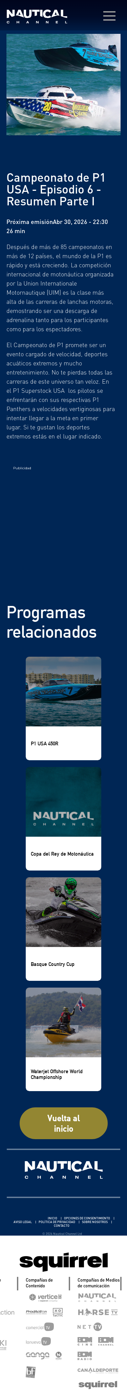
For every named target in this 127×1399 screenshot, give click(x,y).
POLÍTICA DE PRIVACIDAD (57, 1222)
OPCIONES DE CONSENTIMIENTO (87, 1218)
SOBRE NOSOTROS (95, 1222)
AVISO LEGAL (23, 1222)
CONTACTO (61, 1225)
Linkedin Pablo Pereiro (27, 1218)
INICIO (53, 1218)
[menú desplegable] (109, 15)
